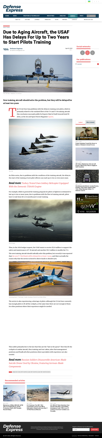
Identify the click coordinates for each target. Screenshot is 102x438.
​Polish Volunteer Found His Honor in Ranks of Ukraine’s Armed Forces (86, 144)
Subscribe (95, 429)
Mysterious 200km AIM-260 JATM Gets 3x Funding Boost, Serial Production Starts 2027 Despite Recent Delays (13, 407)
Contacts (74, 19)
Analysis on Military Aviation (20, 372)
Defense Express (16, 48)
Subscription (91, 435)
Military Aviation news (43, 372)
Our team (27, 19)
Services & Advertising (83, 435)
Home (4, 27)
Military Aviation (32, 372)
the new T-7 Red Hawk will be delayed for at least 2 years (32, 256)
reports (50, 117)
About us (17, 19)
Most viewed (90, 122)
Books (56, 19)
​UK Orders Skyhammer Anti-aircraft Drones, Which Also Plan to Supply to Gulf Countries (87, 165)
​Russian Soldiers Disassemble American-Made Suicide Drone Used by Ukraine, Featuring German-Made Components (40, 363)
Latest (80, 122)
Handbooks (48, 19)
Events (8, 27)
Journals (37, 19)
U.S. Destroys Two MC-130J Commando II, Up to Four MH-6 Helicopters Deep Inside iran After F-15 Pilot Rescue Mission (37, 407)
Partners (64, 19)
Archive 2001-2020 (88, 19)
